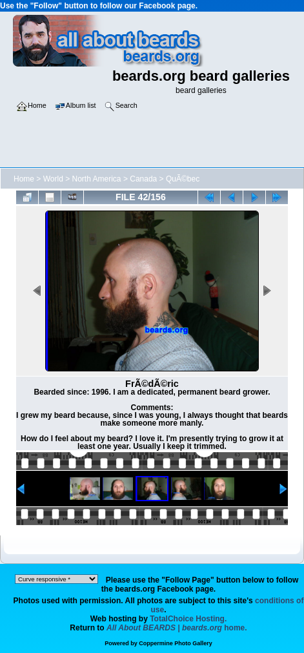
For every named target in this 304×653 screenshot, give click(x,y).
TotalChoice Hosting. (188, 618)
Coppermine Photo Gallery (175, 643)
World (53, 178)
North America (96, 178)
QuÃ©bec (182, 178)
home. (176, 627)
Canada (143, 178)
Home (24, 178)
